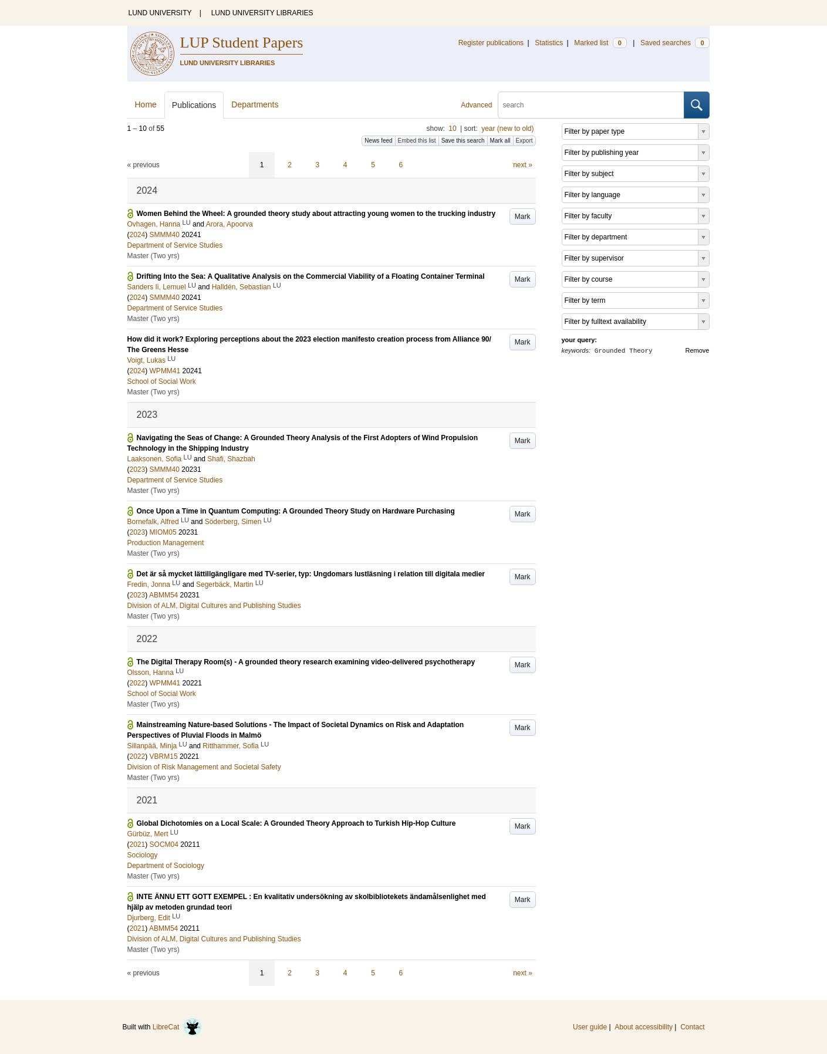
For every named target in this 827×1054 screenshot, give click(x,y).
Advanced (476, 105)
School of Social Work (161, 381)
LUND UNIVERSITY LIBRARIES (262, 13)
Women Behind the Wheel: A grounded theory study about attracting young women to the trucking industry (316, 214)
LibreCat (177, 1027)
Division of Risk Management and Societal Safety (204, 767)
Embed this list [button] (417, 140)
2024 (138, 235)
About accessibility (644, 1027)
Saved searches (675, 43)
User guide (590, 1027)
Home (146, 104)
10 (452, 128)
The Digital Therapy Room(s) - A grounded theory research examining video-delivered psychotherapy (306, 662)
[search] (591, 105)
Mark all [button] (500, 140)
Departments (254, 104)
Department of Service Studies (175, 245)
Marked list (600, 43)
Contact (692, 1027)
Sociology (142, 855)
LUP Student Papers (241, 42)
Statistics (549, 43)
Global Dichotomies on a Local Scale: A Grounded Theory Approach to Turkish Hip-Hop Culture (296, 823)
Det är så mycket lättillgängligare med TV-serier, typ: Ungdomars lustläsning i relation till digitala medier (311, 574)
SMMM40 (165, 235)
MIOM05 (163, 532)
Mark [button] (523, 216)
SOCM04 (164, 844)
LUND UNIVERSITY (160, 13)
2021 (138, 844)
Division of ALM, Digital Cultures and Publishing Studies (214, 606)
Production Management (165, 543)
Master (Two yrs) (153, 256)
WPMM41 (165, 371)
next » (522, 165)
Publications (194, 105)
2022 (138, 683)
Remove (698, 350)
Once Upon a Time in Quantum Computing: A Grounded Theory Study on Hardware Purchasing (296, 511)
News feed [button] (378, 140)
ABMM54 (163, 595)
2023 (138, 469)
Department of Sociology (165, 866)
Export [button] (524, 140)
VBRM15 (164, 756)
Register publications (491, 43)
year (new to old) (507, 128)
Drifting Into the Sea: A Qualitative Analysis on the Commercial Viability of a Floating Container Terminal (311, 276)
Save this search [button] (463, 140)
